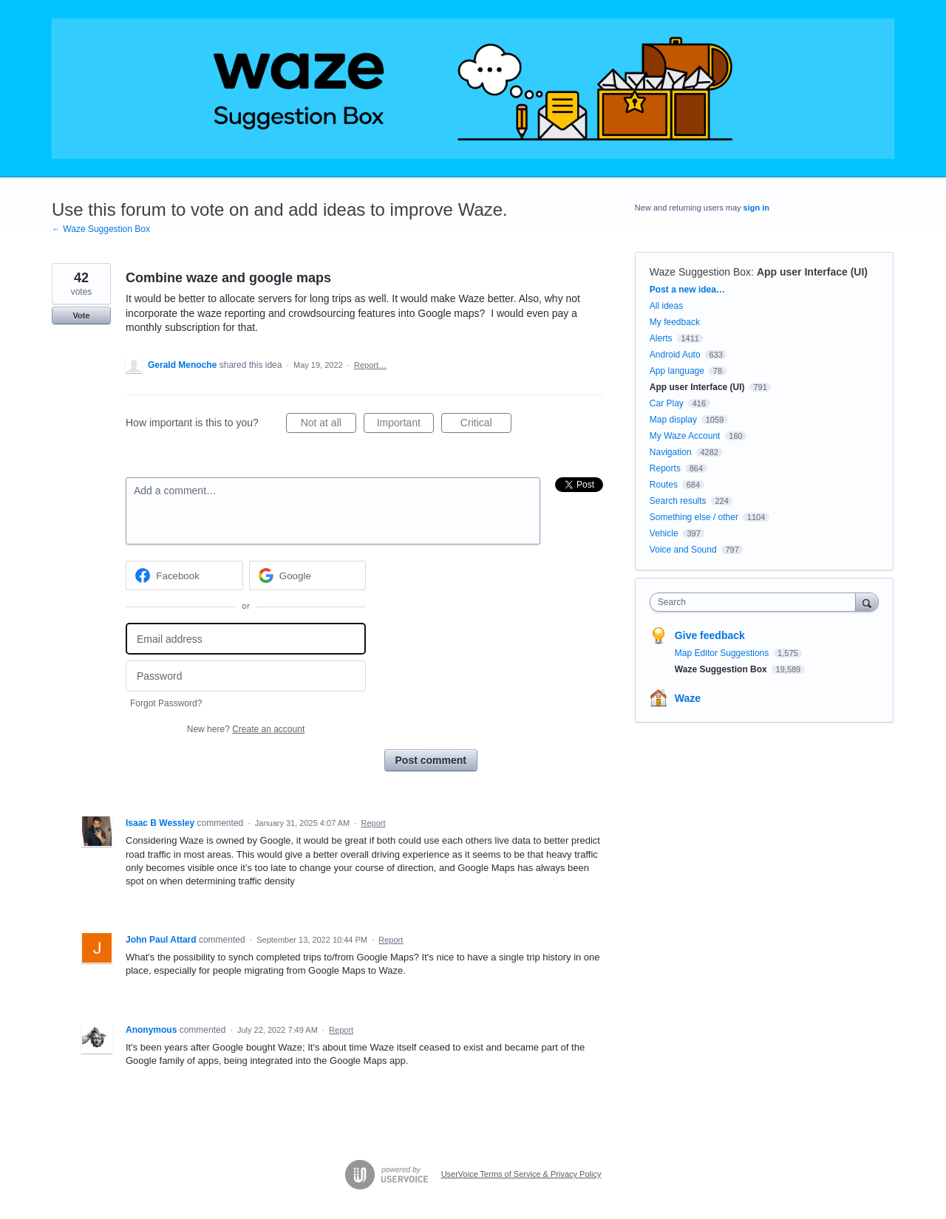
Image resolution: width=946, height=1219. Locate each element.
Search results (678, 501)
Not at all (328, 425)
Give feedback (710, 635)
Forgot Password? (166, 703)
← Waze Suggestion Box (101, 229)
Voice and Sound (683, 549)
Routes (664, 484)
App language (677, 371)
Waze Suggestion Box (700, 272)
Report (373, 823)
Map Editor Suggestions (723, 653)
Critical (485, 425)
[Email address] (246, 639)
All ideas (666, 306)
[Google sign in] (308, 575)
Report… (370, 365)
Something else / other (694, 517)
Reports (665, 468)
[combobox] (756, 602)
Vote (80, 315)
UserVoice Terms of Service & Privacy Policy (521, 1174)
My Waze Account (685, 436)
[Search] (867, 602)
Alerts (661, 338)
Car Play (667, 403)
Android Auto (675, 354)
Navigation (671, 452)
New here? (245, 729)
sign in (756, 207)
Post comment (430, 760)
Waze (688, 698)
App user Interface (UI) (812, 272)
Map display (673, 419)
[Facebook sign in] (184, 575)
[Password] (246, 676)
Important (405, 425)
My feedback (675, 322)
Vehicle (664, 533)
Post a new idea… (687, 289)
